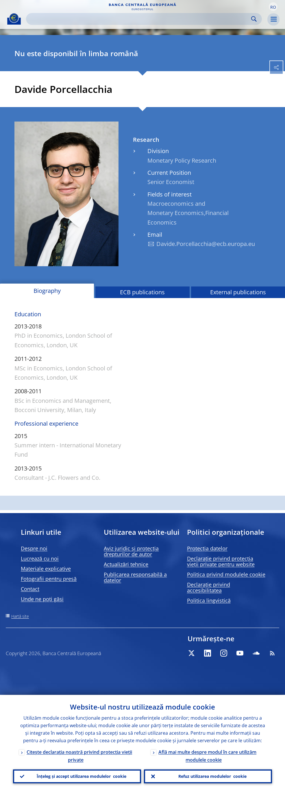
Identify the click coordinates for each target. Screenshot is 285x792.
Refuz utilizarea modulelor (212, 776)
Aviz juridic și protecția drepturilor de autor (131, 551)
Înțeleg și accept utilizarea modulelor (81, 776)
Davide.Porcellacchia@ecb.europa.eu (205, 244)
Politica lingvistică (209, 600)
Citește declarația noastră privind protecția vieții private (79, 756)
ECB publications (142, 292)
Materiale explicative (46, 568)
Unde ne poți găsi (42, 599)
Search (254, 19)
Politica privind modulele (226, 574)
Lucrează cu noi (40, 558)
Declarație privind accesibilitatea (208, 587)
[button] (273, 6)
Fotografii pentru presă (49, 578)
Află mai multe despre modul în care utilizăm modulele (207, 756)
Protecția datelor (207, 548)
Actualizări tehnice (126, 564)
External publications (238, 292)
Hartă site (20, 616)
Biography (47, 291)
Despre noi (34, 548)
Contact (30, 588)
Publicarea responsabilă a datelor (135, 577)
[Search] (139, 19)
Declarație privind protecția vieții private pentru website (221, 561)
